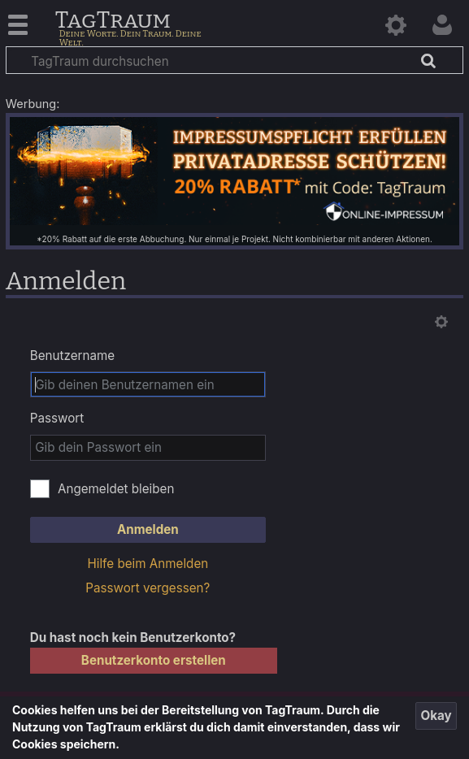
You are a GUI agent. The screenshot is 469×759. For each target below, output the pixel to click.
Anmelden (148, 529)
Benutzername (72, 355)
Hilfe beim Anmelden (147, 563)
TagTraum (113, 21)
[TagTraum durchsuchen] (234, 60)
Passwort (57, 418)
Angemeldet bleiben (116, 489)
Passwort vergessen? (147, 588)
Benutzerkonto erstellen (153, 660)
